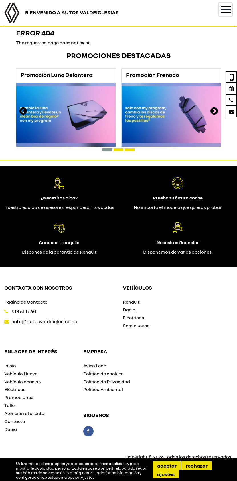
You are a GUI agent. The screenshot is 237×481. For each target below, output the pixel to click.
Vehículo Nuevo (21, 373)
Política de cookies (103, 373)
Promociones (18, 397)
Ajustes (166, 474)
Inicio (10, 365)
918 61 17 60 (24, 311)
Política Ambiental (103, 389)
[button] (107, 150)
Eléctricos (133, 317)
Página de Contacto (26, 302)
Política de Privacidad (106, 381)
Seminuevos (136, 325)
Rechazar (197, 465)
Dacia (129, 309)
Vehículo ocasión (22, 381)
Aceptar (167, 465)
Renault (131, 302)
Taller (10, 405)
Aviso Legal (95, 365)
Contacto (14, 421)
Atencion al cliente (24, 413)
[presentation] (23, 112)
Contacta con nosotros (38, 287)
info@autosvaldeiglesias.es (45, 321)
